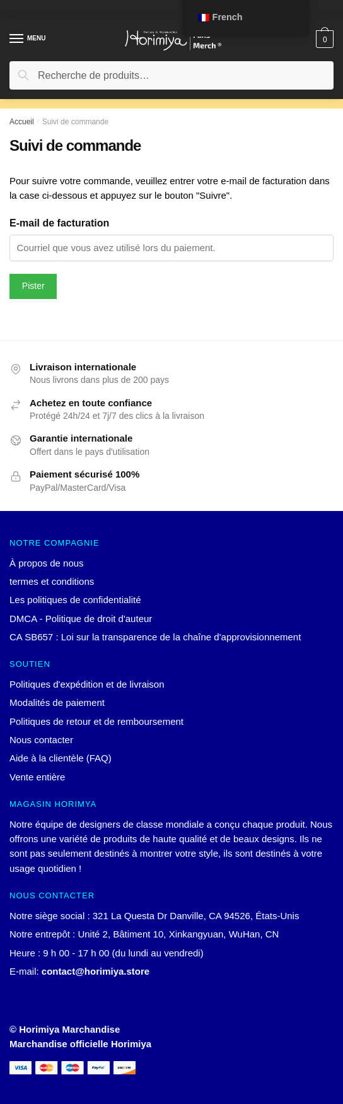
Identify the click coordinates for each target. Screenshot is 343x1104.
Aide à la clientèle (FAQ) (60, 758)
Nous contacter (41, 739)
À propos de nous (46, 563)
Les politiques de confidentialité (75, 599)
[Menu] (28, 39)
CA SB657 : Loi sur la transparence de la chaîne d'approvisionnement (155, 636)
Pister (33, 286)
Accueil (21, 121)
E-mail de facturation (59, 223)
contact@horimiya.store (95, 971)
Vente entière (37, 777)
